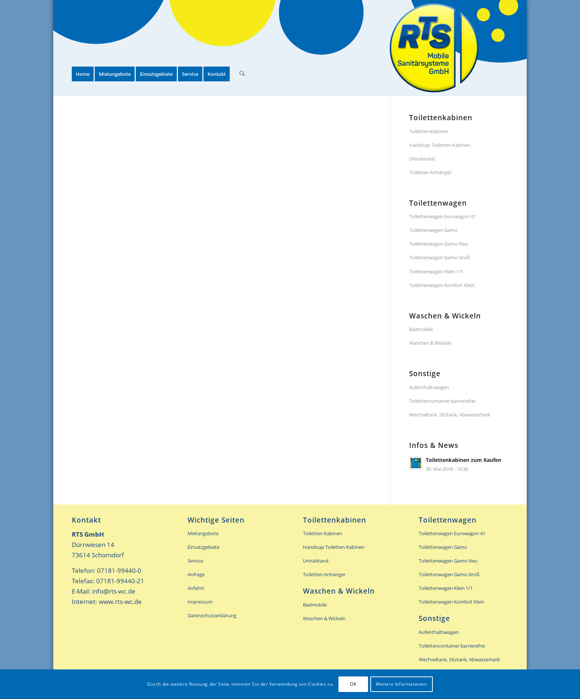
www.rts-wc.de (120, 601)
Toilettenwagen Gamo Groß (439, 257)
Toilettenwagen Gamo (433, 230)
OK (353, 684)
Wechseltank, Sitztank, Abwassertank (449, 414)
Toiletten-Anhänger (430, 172)
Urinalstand (422, 158)
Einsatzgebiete (203, 547)
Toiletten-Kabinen (428, 131)
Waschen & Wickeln (430, 343)
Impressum (200, 601)
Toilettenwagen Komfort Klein (442, 285)
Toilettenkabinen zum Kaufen (463, 459)
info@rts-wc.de (113, 591)
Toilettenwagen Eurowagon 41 (442, 216)
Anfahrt (196, 588)
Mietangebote (203, 533)
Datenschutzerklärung (212, 615)
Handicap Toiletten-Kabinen (440, 145)
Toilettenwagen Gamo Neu (438, 243)
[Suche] (242, 48)
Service (195, 560)
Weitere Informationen (401, 684)
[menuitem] (82, 48)
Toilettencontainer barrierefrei (442, 401)
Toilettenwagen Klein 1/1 (436, 271)
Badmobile (421, 329)
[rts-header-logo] (434, 48)
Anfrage (196, 574)
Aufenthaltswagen (429, 387)
